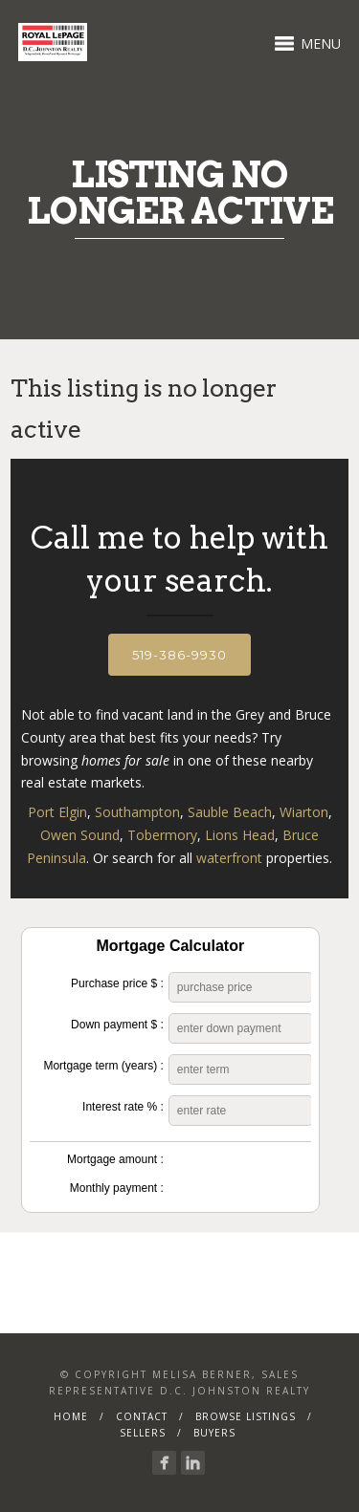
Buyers (214, 1432)
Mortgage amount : (115, 1159)
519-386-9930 (179, 654)
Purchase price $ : (117, 983)
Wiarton (304, 812)
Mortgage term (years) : (103, 1065)
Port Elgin (57, 812)
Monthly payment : (117, 1188)
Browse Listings (245, 1416)
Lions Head (240, 835)
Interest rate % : (123, 1106)
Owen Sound (80, 835)
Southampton (137, 812)
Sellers (143, 1432)
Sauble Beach (230, 812)
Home (71, 1416)
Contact (142, 1416)
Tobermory (162, 835)
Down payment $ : (117, 1024)
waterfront (229, 858)
